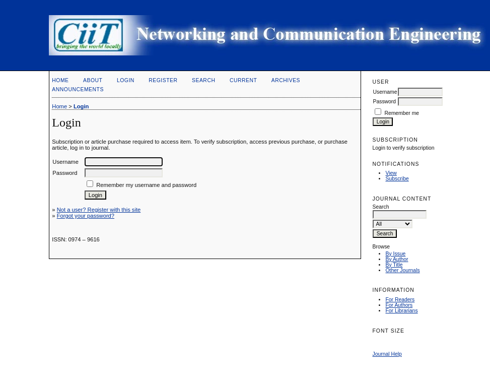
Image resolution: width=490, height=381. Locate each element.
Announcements (78, 89)
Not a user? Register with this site (99, 210)
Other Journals (402, 270)
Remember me (401, 113)
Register (163, 80)
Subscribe (396, 178)
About (92, 80)
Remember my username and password (146, 185)
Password (384, 101)
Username (385, 92)
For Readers (399, 299)
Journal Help (386, 354)
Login (125, 80)
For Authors (398, 305)
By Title (393, 265)
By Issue (395, 254)
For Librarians (401, 310)
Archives (285, 80)
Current (243, 80)
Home (60, 80)
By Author (396, 259)
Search (203, 80)
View (390, 173)
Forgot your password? (85, 216)
